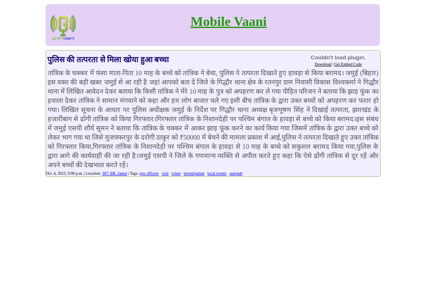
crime (176, 173)
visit (165, 173)
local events (216, 173)
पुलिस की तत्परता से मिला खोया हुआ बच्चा (108, 59)
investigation (194, 173)
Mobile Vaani (229, 21)
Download (323, 64)
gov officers (149, 173)
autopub (235, 173)
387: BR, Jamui (114, 173)
